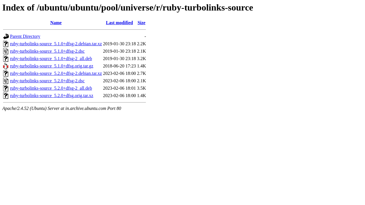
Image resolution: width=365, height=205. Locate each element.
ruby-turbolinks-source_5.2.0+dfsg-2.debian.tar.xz (56, 73)
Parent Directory (25, 36)
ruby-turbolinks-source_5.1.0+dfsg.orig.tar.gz (51, 65)
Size (141, 22)
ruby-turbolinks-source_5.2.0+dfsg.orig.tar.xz (51, 95)
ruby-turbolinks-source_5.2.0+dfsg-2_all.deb (51, 88)
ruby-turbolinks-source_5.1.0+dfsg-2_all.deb (51, 58)
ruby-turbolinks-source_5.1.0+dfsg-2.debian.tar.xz (56, 43)
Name (56, 22)
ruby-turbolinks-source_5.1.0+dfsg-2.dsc (47, 51)
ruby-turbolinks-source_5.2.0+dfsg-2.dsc (47, 80)
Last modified (119, 22)
